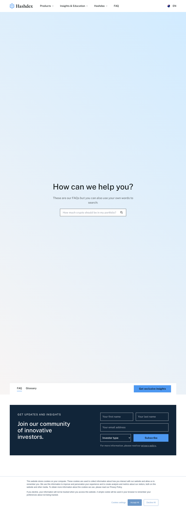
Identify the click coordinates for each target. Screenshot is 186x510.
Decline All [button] (151, 502)
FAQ (19, 388)
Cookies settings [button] (118, 502)
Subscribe (151, 437)
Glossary (31, 388)
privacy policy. (148, 445)
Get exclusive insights (152, 388)
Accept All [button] (134, 502)
